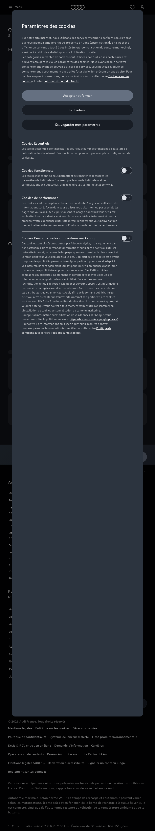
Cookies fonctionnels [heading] (77, 170)
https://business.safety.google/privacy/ (94, 319)
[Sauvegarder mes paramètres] (77, 124)
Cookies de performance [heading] (77, 198)
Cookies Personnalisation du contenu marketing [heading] (77, 238)
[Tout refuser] (77, 110)
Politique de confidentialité (61, 81)
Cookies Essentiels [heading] (36, 143)
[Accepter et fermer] (77, 95)
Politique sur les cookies (66, 332)
